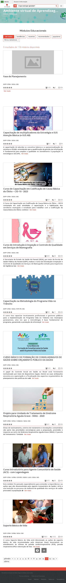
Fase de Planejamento (14, 76)
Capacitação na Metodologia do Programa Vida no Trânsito (29, 302)
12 (47, 559)
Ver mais (7, 91)
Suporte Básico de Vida (15, 525)
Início (5, 14)
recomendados (43, 37)
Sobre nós (51, 579)
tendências (21, 37)
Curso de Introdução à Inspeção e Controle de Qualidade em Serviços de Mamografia (32, 246)
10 (40, 559)
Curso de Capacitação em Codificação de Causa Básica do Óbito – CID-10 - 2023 (31, 190)
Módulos (13, 14)
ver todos (8, 37)
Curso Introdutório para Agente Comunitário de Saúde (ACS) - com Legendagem (32, 471)
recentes (31, 37)
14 (53, 559)
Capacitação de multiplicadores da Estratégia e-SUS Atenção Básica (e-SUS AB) (30, 134)
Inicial (29, 579)
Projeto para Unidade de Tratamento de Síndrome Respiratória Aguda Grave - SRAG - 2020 (29, 414)
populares (56, 37)
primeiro (7, 559)
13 (50, 559)
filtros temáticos (11, 40)
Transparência (60, 579)
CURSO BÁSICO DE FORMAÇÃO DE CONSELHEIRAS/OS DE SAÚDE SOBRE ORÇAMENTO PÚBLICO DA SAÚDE (32, 358)
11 (43, 559)
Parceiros (43, 579)
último (6, 561)
